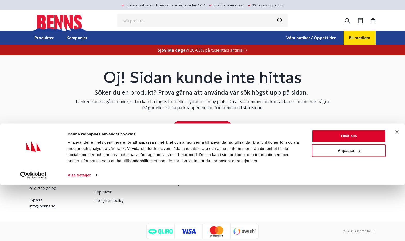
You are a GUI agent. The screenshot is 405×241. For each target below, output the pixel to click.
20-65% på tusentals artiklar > (203, 50)
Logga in (157, 174)
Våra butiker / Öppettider (311, 37)
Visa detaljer (79, 231)
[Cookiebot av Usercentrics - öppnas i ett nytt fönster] (33, 231)
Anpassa (349, 206)
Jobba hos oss (231, 174)
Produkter (44, 37)
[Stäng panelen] (397, 187)
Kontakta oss (106, 174)
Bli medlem (359, 37)
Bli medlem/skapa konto (171, 166)
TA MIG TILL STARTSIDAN (202, 127)
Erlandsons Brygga (236, 166)
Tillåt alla (348, 192)
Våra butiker (105, 166)
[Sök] (279, 20)
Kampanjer (77, 37)
